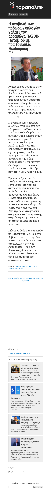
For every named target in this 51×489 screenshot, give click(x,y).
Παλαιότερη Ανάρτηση (34, 278)
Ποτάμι (34, 266)
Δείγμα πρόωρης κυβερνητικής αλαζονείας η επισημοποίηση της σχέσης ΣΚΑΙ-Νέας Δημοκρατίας (25, 392)
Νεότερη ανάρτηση (15, 278)
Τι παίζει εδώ (13, 14)
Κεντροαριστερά (20, 266)
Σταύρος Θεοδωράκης (15, 268)
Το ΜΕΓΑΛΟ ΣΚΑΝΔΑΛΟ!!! (30, 365)
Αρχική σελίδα (25, 279)
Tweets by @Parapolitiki (19, 353)
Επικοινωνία (24, 14)
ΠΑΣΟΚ (28, 266)
